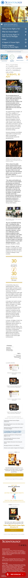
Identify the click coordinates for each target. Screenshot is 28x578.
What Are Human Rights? (10, 32)
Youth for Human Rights (12, 571)
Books (18, 559)
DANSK (3, 551)
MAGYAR (15, 552)
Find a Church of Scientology (18, 560)
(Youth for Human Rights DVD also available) (14, 479)
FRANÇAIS (8, 551)
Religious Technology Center (12, 566)
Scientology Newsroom (18, 565)
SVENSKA (23, 552)
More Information (5, 560)
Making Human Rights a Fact (11, 29)
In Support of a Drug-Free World (13, 570)
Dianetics (10, 564)
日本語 (15, 551)
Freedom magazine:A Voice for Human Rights (10, 46)
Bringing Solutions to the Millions (11, 445)
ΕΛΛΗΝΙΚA (23, 553)
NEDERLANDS (5, 552)
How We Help (4, 61)
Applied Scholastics (20, 57)
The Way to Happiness (12, 58)
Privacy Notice (4, 576)
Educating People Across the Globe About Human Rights (13, 424)
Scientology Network (16, 564)
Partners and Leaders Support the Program (14, 447)
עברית (12, 551)
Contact (10, 560)
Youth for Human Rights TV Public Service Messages (10, 36)
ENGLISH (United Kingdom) (18, 550)
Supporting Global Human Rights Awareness (11, 421)
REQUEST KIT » (14, 530)
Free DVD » (14, 475)
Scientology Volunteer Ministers (11, 567)
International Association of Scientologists (12, 568)
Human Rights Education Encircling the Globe (13, 442)
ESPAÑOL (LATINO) (6, 553)
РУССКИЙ (19, 551)
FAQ (15, 559)
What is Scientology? (10, 565)
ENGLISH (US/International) (7, 550)
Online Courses (22, 559)
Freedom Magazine (16, 568)
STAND (22, 568)
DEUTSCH (11, 552)
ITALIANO (4, 554)
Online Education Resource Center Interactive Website (12, 439)
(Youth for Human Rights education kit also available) (14, 534)
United (4, 39)
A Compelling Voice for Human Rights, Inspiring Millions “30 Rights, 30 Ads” (12, 432)
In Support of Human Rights (10, 42)
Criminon (12, 569)
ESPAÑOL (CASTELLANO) (15, 553)
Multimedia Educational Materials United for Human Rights (13, 428)
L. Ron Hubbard (5, 558)
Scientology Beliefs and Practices (15, 558)
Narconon (17, 569)
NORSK (18, 552)
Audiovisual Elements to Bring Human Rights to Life (13, 435)
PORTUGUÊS (9, 554)
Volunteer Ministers (9, 559)
